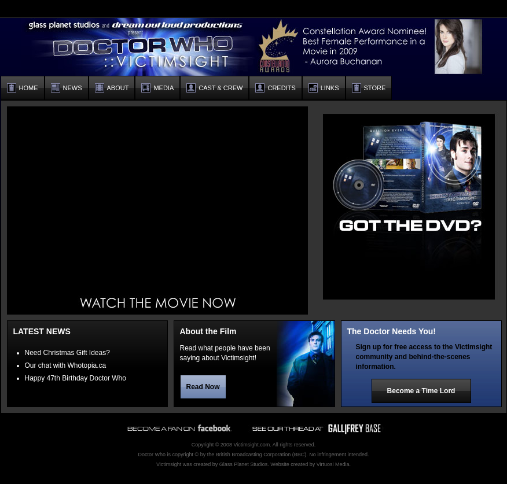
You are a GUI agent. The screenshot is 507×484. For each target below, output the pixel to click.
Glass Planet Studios (243, 464)
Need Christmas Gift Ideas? (67, 353)
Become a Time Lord (421, 391)
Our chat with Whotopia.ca (65, 365)
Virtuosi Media (333, 464)
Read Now (203, 387)
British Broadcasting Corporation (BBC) (261, 454)
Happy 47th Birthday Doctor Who (75, 378)
